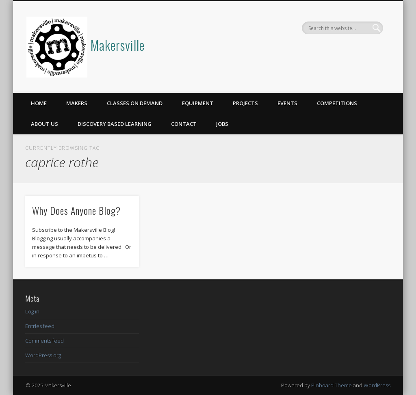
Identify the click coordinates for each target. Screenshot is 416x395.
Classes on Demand (134, 103)
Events (287, 103)
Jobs (222, 123)
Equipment (197, 103)
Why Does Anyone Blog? (76, 210)
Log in (32, 311)
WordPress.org (43, 355)
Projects (245, 103)
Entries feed (39, 326)
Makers (76, 103)
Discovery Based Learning (115, 123)
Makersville (118, 44)
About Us (44, 123)
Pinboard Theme (331, 385)
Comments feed (44, 340)
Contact (184, 123)
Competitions (337, 103)
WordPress (377, 385)
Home (39, 103)
